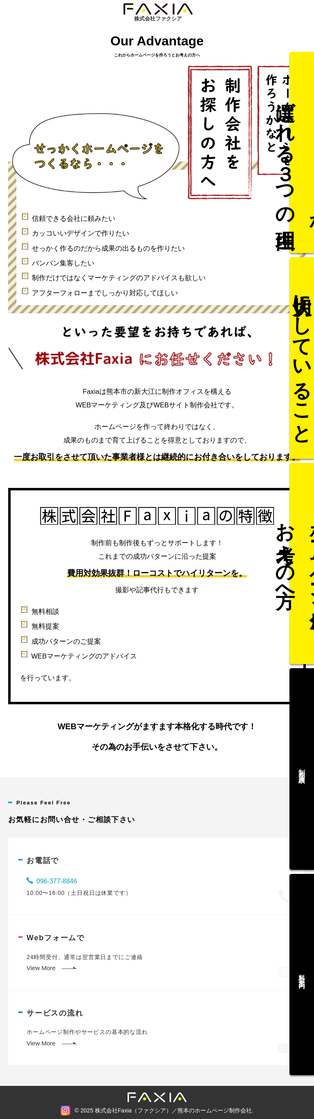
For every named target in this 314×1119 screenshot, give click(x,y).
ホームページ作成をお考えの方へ (301, 564)
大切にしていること (302, 369)
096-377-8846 (56, 881)
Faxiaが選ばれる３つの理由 (301, 175)
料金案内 (301, 952)
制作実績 (301, 758)
